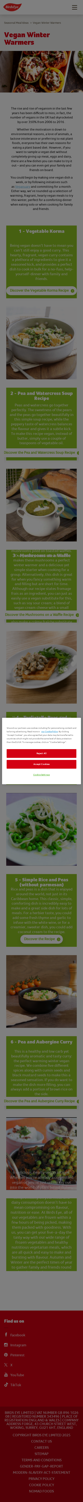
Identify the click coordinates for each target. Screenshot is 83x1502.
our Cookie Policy (49, 731)
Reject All (42, 753)
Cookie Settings (41, 774)
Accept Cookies (41, 764)
